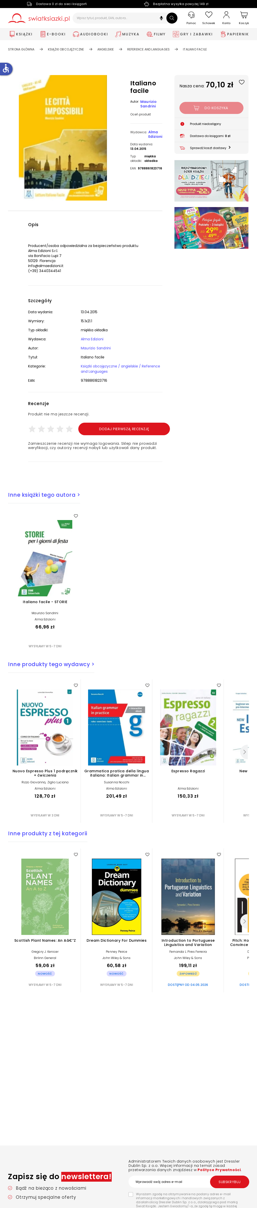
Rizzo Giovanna (34, 782)
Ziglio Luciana (58, 782)
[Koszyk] (244, 18)
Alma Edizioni (155, 134)
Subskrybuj (230, 1181)
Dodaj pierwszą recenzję (124, 428)
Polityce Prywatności (219, 1169)
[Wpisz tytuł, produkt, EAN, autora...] (125, 18)
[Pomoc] (191, 18)
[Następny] (244, 752)
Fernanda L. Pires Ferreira (188, 951)
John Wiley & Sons (116, 958)
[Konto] (226, 18)
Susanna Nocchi (117, 782)
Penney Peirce (116, 951)
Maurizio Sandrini (148, 104)
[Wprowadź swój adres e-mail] (188, 1182)
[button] (161, 19)
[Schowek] (209, 18)
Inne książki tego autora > (44, 494)
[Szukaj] (171, 18)
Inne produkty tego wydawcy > (51, 664)
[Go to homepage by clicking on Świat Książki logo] (39, 18)
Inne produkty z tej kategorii (47, 833)
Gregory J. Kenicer (45, 951)
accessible (6, 68)
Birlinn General (45, 958)
